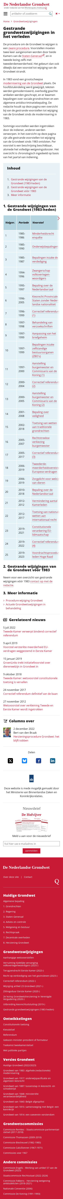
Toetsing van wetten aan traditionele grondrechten (44, 427)
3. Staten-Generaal (13, 916)
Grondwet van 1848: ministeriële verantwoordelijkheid (21, 1095)
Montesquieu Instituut (34, 7)
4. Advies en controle (14, 921)
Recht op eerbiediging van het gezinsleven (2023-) (30, 975)
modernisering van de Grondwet (23, 83)
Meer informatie (21, 195)
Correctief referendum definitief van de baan (30, 694)
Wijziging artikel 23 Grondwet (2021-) (23, 986)
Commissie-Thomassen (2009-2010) (22, 1137)
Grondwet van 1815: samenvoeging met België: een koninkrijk (31, 1108)
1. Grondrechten (12, 906)
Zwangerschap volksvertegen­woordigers (41, 274)
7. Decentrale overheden (16, 937)
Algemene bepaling (13, 901)
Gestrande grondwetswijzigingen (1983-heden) (28, 1009)
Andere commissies (20, 1162)
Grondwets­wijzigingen (25, 21)
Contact (28, 876)
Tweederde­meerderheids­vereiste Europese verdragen (45, 467)
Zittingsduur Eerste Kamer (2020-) (21, 991)
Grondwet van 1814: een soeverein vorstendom (28, 1114)
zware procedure (18, 48)
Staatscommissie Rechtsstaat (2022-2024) (25, 1175)
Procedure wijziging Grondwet (24, 600)
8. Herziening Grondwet (16, 942)
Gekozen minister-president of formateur (25, 1040)
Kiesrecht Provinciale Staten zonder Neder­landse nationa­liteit (45, 300)
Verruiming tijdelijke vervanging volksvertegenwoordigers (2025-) (20, 964)
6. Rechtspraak (11, 932)
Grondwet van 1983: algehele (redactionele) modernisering (26, 1072)
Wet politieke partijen (15, 1050)
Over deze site (11, 876)
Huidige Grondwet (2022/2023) (19, 1065)
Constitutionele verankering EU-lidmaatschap (42, 530)
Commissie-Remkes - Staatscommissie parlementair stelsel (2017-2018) (31, 1131)
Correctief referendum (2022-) (19, 980)
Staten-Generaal (32, 56)
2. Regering (9, 911)
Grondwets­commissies (23, 1124)
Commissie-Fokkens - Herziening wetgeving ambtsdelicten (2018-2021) (26, 1182)
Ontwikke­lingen (17, 1019)
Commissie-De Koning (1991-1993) (21, 1193)
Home (6, 21)
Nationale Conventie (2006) (17, 1188)
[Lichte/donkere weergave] (57, 13)
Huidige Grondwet (19, 895)
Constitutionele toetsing (16, 1024)
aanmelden (31, 850)
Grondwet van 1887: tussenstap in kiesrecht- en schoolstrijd (29, 1087)
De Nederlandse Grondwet (26, 4)
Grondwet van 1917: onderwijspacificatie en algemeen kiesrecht (27, 1079)
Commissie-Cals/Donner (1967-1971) (22, 1147)
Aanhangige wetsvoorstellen (18, 957)
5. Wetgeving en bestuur (16, 927)
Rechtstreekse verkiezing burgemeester (41, 442)
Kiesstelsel (9, 1029)
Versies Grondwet (19, 1059)
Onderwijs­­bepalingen (45, 246)
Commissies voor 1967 (15, 1152)
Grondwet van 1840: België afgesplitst (23, 1101)
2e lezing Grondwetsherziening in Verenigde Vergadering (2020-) (27, 998)
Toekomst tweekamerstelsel (18, 1045)
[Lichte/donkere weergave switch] (57, 13)
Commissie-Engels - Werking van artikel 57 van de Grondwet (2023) (30, 1169)
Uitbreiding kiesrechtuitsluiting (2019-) (24, 1004)
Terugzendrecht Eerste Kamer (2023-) (23, 970)
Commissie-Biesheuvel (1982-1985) (22, 1142)
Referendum (10, 1034)
